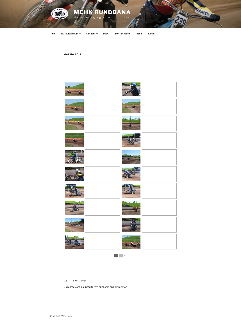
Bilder (106, 33)
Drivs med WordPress (61, 316)
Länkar (151, 33)
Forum (139, 33)
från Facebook (122, 33)
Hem (53, 33)
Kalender (92, 33)
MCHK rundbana (102, 12)
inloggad (86, 286)
